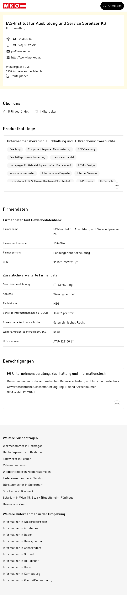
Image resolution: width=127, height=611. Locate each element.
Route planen (17, 76)
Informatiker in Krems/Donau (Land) (27, 580)
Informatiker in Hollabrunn (21, 561)
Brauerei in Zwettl (15, 504)
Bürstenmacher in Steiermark (23, 484)
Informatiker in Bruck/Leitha (22, 541)
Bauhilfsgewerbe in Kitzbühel (23, 452)
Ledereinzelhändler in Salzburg (24, 478)
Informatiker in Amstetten (20, 528)
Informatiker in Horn (17, 567)
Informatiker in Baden (18, 534)
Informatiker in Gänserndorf (22, 548)
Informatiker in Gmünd (18, 554)
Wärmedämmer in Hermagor (22, 446)
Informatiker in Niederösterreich (25, 522)
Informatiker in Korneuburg (21, 573)
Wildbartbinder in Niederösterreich (27, 472)
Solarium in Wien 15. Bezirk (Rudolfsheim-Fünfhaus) (38, 497)
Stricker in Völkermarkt (19, 491)
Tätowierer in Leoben (17, 459)
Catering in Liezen (15, 465)
